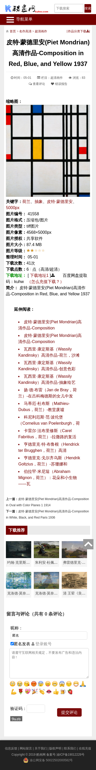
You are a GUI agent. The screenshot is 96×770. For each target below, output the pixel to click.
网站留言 (26, 748)
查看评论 (37, 84)
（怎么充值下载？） (45, 281)
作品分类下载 (78, 31)
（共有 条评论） (48, 614)
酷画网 (41, 754)
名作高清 (25, 31)
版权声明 (55, 748)
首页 (13, 31)
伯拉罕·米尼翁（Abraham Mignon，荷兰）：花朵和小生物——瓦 (47, 477)
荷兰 (26, 201)
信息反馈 (11, 748)
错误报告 (59, 84)
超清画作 (41, 31)
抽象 (39, 201)
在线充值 (85, 748)
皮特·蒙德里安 (59, 201)
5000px (12, 208)
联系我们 (70, 748)
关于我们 (41, 748)
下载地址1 (39, 275)
